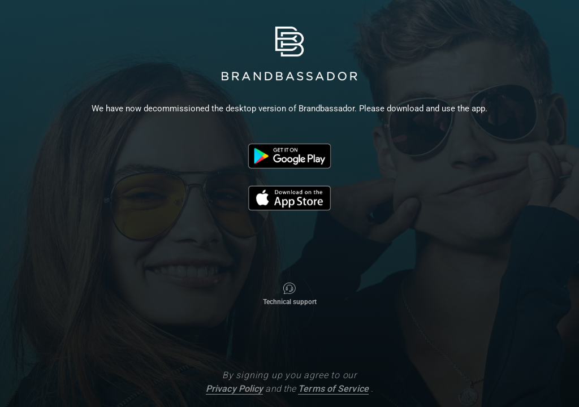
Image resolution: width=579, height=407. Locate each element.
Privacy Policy (234, 388)
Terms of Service (333, 388)
